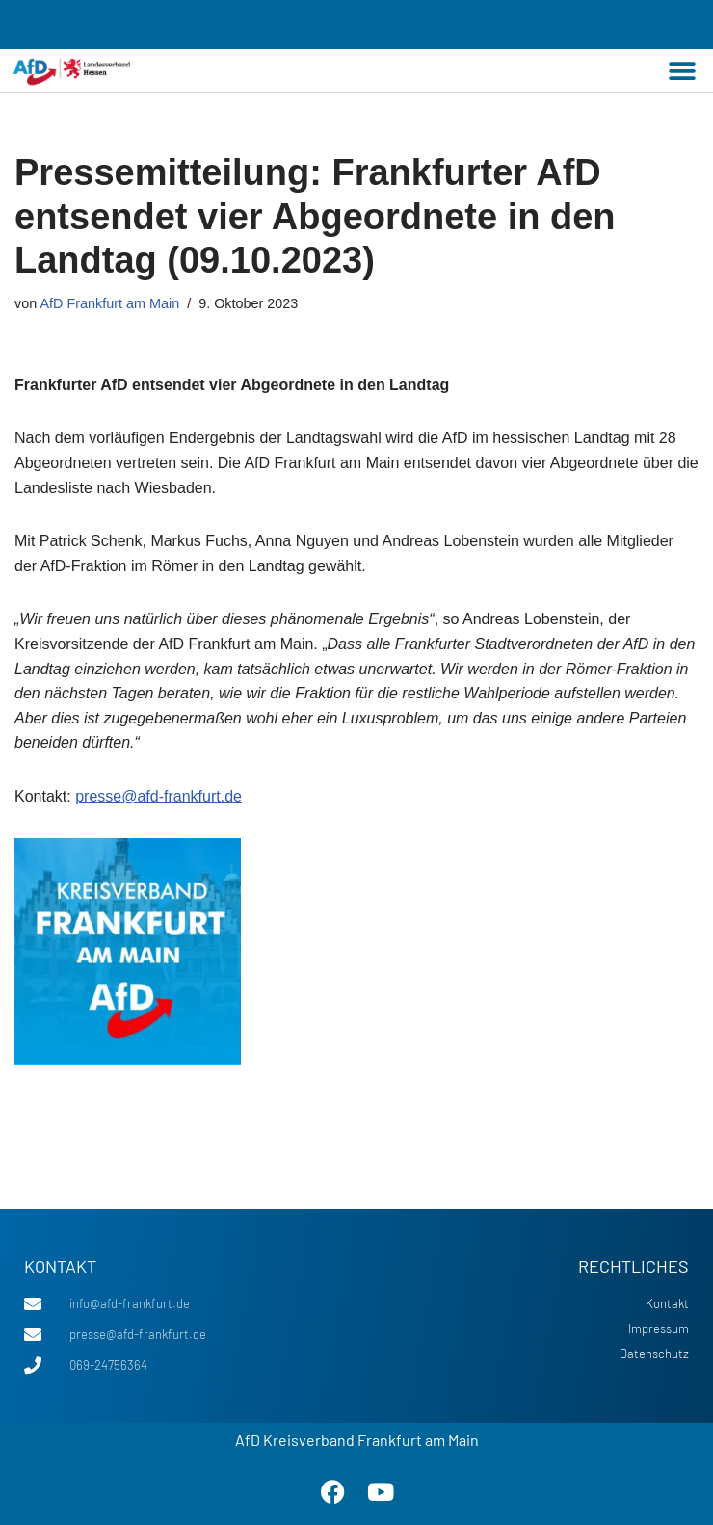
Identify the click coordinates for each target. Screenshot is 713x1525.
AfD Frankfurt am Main (109, 303)
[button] (681, 70)
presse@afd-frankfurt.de (158, 796)
